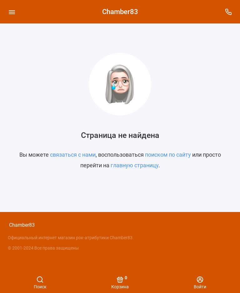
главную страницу (134, 165)
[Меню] (11, 11)
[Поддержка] (228, 11)
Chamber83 (120, 12)
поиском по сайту (168, 154)
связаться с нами (73, 154)
